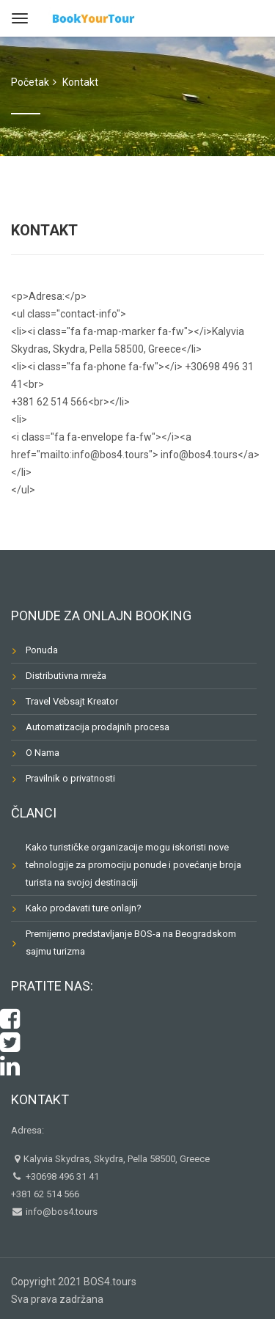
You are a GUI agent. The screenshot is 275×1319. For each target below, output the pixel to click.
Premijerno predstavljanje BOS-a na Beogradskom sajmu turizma (131, 942)
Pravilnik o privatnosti (70, 778)
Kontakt (40, 1099)
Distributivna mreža (66, 675)
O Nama (42, 752)
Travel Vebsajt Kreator (72, 701)
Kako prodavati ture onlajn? (84, 908)
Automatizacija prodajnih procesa (97, 726)
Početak (30, 82)
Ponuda (42, 649)
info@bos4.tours (60, 1211)
